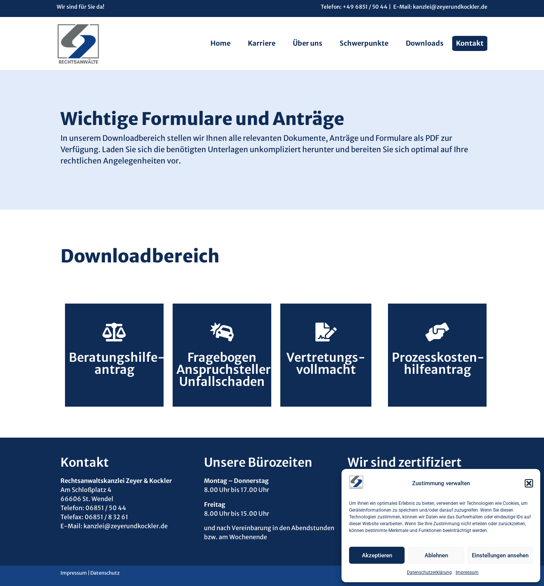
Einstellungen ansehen (500, 555)
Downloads (425, 43)
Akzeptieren (377, 555)
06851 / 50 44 (106, 508)
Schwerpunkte (364, 43)
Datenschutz (105, 573)
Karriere (261, 43)
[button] (529, 483)
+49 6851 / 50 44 (365, 6)
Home (220, 43)
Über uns (307, 43)
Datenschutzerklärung (429, 572)
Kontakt (470, 43)
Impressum (467, 572)
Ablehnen (436, 555)
